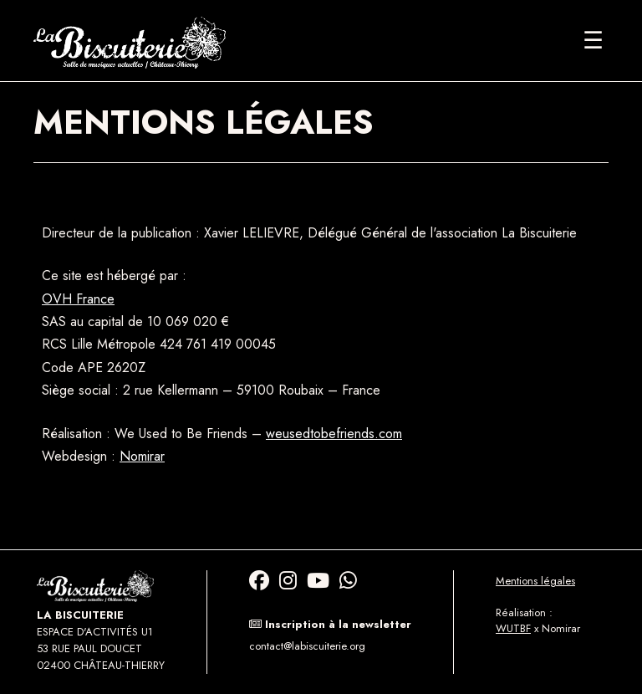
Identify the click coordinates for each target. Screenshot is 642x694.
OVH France (78, 299)
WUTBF (513, 628)
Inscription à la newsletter (330, 624)
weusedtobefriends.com (334, 433)
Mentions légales (535, 581)
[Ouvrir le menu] (593, 40)
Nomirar (142, 456)
